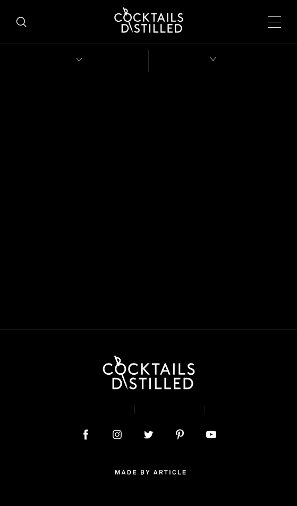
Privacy (170, 410)
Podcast (240, 410)
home (148, 217)
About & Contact (78, 410)
